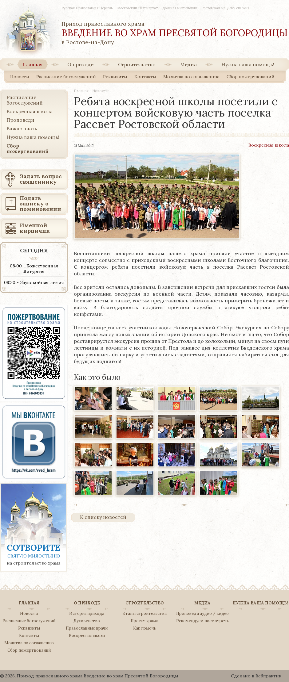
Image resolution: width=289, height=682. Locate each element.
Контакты (145, 76)
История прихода (86, 613)
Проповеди (20, 120)
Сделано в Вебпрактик (256, 676)
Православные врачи (87, 628)
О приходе (80, 64)
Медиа (188, 64)
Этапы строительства (145, 613)
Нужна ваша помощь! (247, 64)
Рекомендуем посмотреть (202, 621)
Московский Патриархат (137, 8)
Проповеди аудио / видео (202, 613)
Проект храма (144, 621)
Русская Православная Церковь (87, 8)
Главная (32, 64)
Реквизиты (115, 76)
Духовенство (86, 621)
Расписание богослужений (66, 76)
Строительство (137, 64)
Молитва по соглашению (191, 76)
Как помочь (144, 628)
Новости (19, 76)
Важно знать (21, 128)
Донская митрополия (179, 8)
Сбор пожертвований (251, 76)
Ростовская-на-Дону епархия (225, 8)
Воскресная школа (268, 145)
